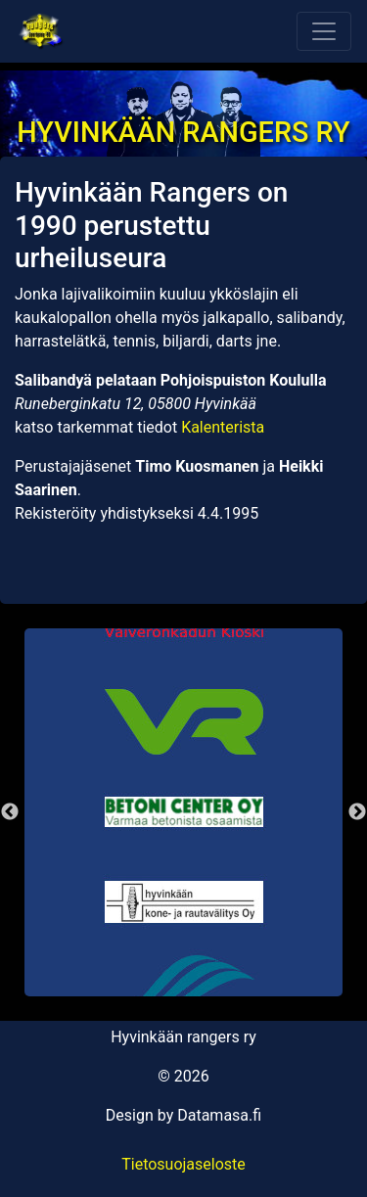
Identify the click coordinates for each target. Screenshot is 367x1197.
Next (357, 812)
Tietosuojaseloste (183, 1164)
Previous (10, 812)
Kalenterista (222, 427)
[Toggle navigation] (324, 31)
